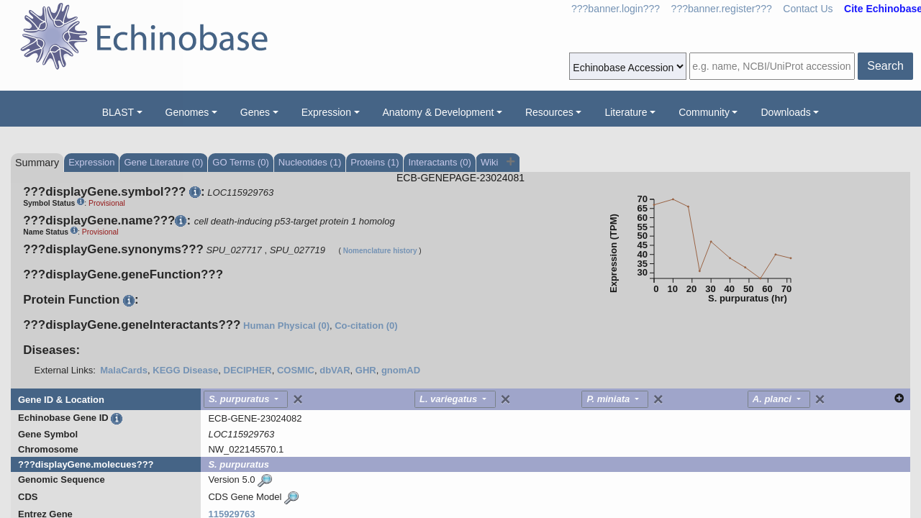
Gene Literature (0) (163, 162)
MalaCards (124, 370)
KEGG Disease (185, 370)
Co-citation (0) (366, 325)
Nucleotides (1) (309, 162)
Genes (255, 112)
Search (885, 66)
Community (704, 112)
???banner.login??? (615, 8)
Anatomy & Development (438, 112)
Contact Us (807, 8)
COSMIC (295, 370)
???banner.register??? (721, 8)
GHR (365, 370)
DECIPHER (248, 370)
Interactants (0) (439, 162)
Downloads (785, 112)
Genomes (187, 112)
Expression (326, 112)
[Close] (298, 399)
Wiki (491, 162)
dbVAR (334, 370)
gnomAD (400, 370)
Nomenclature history (380, 251)
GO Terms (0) (240, 162)
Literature (625, 112)
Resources (549, 112)
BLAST (118, 112)
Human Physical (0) (286, 325)
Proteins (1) (374, 162)
